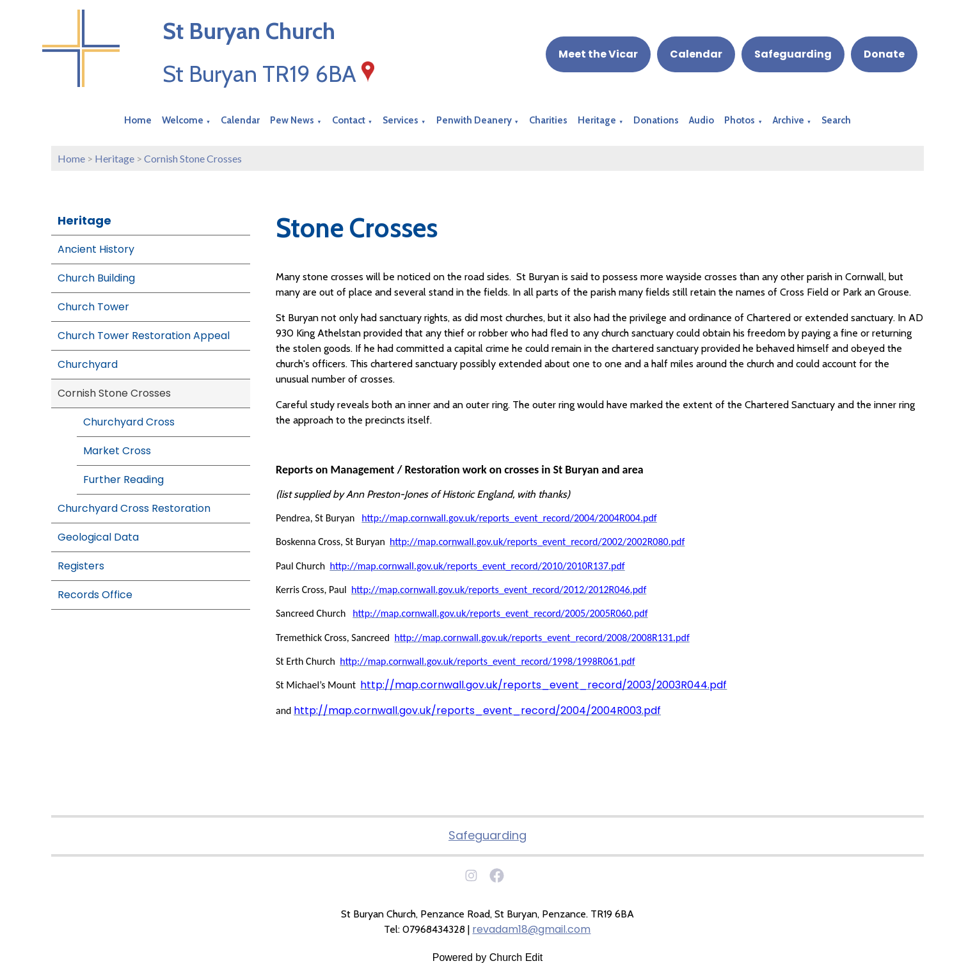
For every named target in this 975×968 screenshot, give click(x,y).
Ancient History (96, 249)
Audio (701, 120)
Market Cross (117, 450)
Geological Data (98, 537)
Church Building (96, 278)
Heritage (597, 120)
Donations (656, 120)
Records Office (95, 594)
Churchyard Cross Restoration (134, 508)
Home (138, 120)
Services (400, 120)
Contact (348, 120)
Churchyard (88, 364)
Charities (548, 120)
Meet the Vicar (598, 54)
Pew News (292, 120)
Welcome (182, 120)
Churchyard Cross (129, 422)
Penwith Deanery (474, 120)
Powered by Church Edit (487, 957)
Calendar (696, 54)
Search (836, 120)
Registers (81, 566)
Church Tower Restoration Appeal (144, 335)
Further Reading (123, 479)
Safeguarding (793, 54)
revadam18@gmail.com (531, 929)
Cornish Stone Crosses (193, 158)
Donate (884, 54)
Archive (788, 120)
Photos (739, 120)
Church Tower (93, 306)
